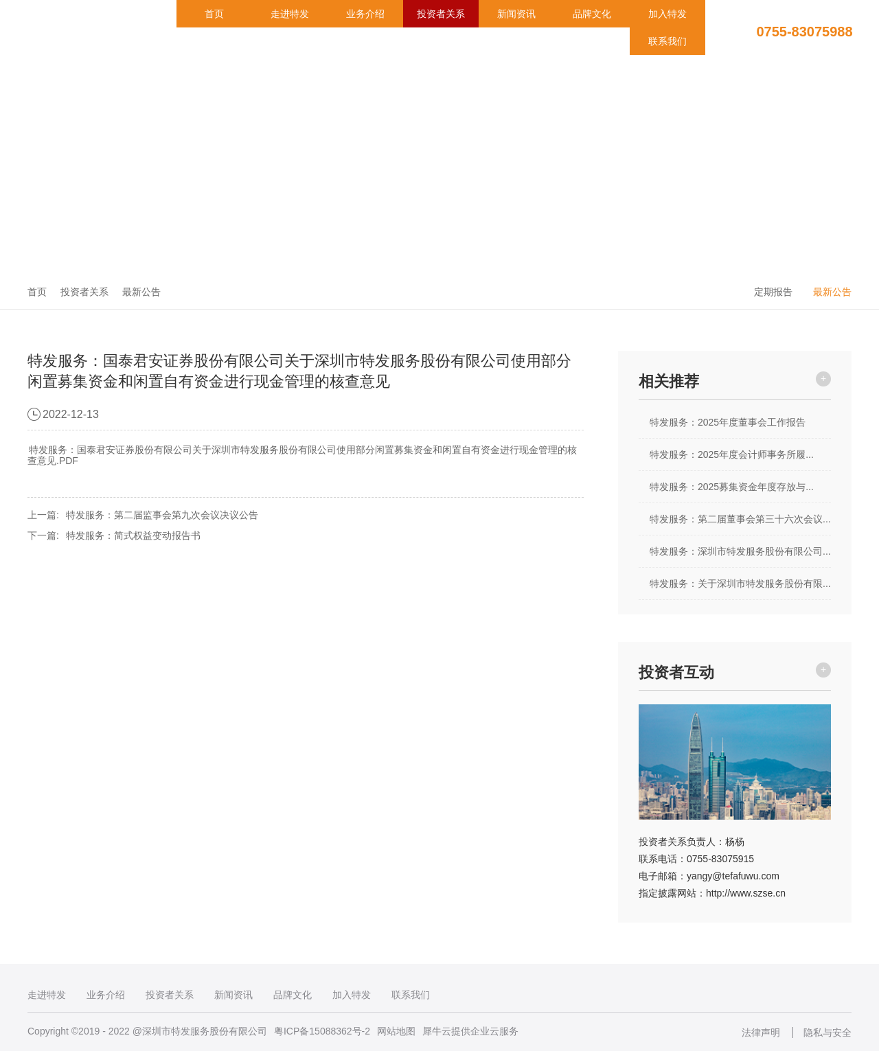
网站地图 (396, 1031)
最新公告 (141, 291)
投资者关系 (441, 13)
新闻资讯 (516, 13)
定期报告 (773, 291)
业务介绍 (365, 13)
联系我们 (667, 41)
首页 (214, 13)
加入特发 (667, 13)
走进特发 (290, 13)
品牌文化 (592, 13)
